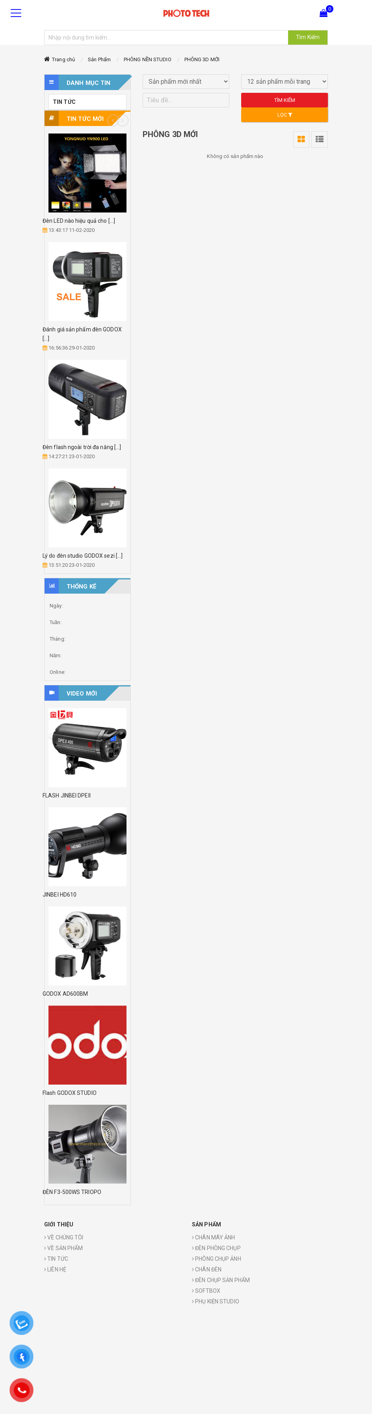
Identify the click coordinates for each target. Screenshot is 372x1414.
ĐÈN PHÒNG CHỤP (216, 1248)
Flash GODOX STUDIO (70, 1093)
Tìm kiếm (285, 100)
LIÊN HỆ (55, 1269)
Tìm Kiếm (308, 37)
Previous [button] (113, 120)
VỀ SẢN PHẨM (63, 1248)
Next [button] (122, 120)
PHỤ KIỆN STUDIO (215, 1301)
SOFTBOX (206, 1291)
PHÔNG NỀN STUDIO (147, 59)
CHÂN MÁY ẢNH (213, 1237)
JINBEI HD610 (59, 894)
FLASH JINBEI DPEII (67, 795)
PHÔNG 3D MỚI (201, 59)
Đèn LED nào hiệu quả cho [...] (79, 221)
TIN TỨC (64, 102)
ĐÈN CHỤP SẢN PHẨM (221, 1280)
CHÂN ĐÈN (206, 1269)
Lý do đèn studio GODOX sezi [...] (83, 556)
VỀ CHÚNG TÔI (63, 1237)
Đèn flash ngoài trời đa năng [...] (82, 447)
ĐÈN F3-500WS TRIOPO (72, 1192)
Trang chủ (63, 59)
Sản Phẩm (99, 59)
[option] (87, 351)
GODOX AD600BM (65, 994)
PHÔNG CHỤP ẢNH (216, 1259)
